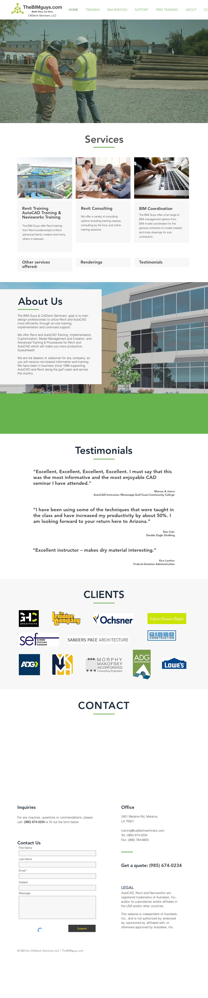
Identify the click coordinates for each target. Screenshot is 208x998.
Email (22, 870)
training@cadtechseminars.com (142, 830)
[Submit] (82, 928)
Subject (23, 882)
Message (24, 893)
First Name (25, 847)
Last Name (25, 859)
